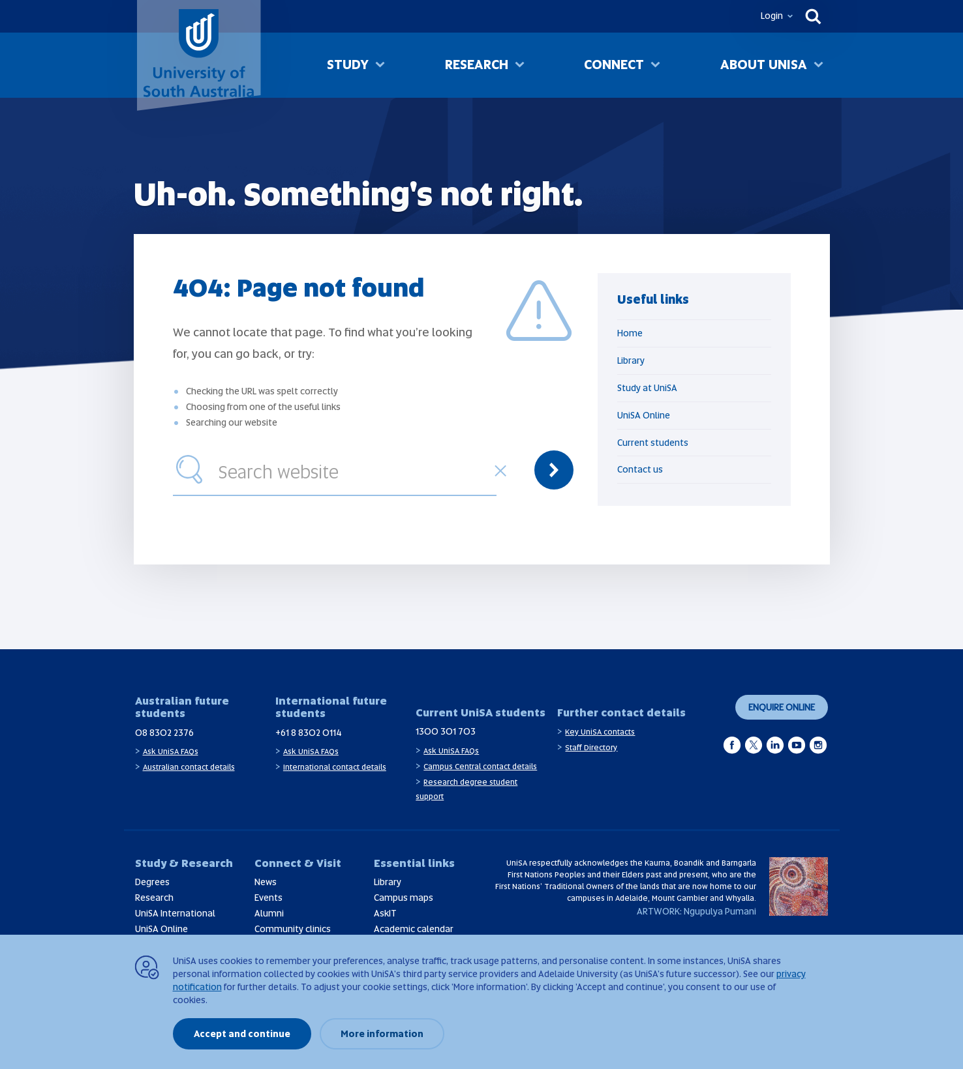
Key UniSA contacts (600, 732)
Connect (614, 64)
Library (631, 360)
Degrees (152, 882)
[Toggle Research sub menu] (519, 66)
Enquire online (781, 707)
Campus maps (403, 897)
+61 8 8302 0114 (308, 733)
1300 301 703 (446, 731)
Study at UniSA (647, 388)
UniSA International (175, 913)
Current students (652, 442)
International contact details (334, 767)
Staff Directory (591, 747)
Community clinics (292, 929)
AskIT (385, 913)
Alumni (269, 913)
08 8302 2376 (164, 733)
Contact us (640, 469)
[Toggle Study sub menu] (380, 66)
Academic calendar (413, 929)
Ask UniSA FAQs (170, 751)
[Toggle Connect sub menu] (655, 66)
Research (476, 64)
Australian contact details (189, 767)
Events (268, 897)
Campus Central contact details (480, 766)
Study (348, 64)
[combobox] (354, 470)
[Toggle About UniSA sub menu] (818, 66)
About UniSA (763, 64)
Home (630, 333)
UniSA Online (643, 415)
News (265, 882)
